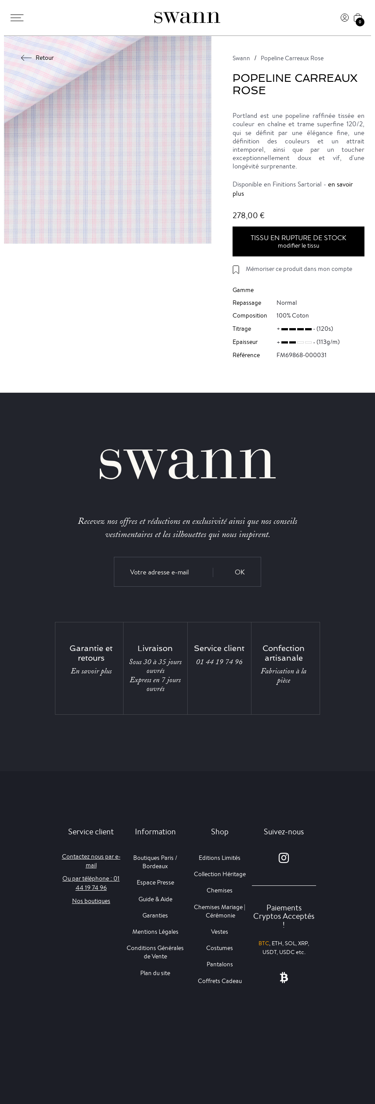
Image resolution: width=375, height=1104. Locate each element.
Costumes (219, 948)
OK (240, 572)
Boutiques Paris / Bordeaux (155, 862)
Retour (38, 58)
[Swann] (187, 17)
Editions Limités (219, 858)
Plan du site (155, 973)
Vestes (219, 932)
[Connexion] (344, 17)
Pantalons (220, 964)
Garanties (155, 915)
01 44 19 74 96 (219, 662)
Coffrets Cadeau (220, 981)
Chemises (220, 890)
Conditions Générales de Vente (155, 952)
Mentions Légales (155, 932)
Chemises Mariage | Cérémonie (219, 911)
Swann (241, 58)
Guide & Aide (155, 899)
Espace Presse (155, 882)
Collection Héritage (220, 874)
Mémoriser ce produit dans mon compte (299, 269)
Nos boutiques (91, 901)
